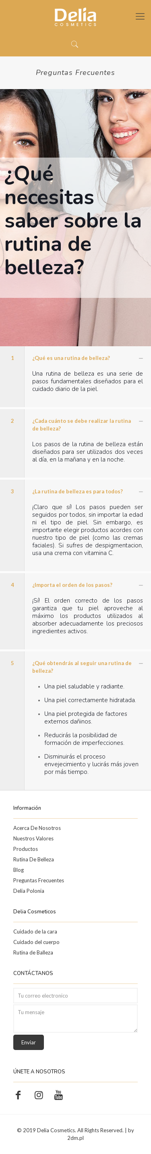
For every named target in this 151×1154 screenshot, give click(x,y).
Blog (18, 870)
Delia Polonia (28, 891)
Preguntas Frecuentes (38, 880)
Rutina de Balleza (33, 952)
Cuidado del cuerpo (36, 942)
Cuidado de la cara (35, 931)
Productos (25, 849)
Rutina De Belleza (33, 859)
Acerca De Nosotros (37, 828)
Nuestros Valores (33, 838)
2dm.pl (75, 1138)
